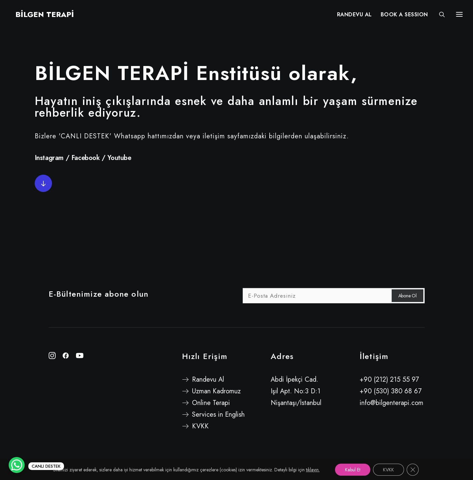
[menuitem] (354, 15)
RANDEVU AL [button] (354, 16)
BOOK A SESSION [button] (404, 16)
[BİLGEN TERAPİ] (40, 15)
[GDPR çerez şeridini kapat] (413, 470)
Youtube (119, 158)
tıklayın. (313, 469)
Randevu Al (208, 379)
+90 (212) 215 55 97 (389, 379)
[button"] (52, 357)
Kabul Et (352, 469)
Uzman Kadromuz (216, 391)
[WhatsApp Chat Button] (17, 465)
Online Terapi (211, 403)
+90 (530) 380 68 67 (391, 391)
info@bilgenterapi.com (391, 403)
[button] (43, 183)
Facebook (85, 158)
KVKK (200, 426)
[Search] (439, 16)
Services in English (218, 414)
